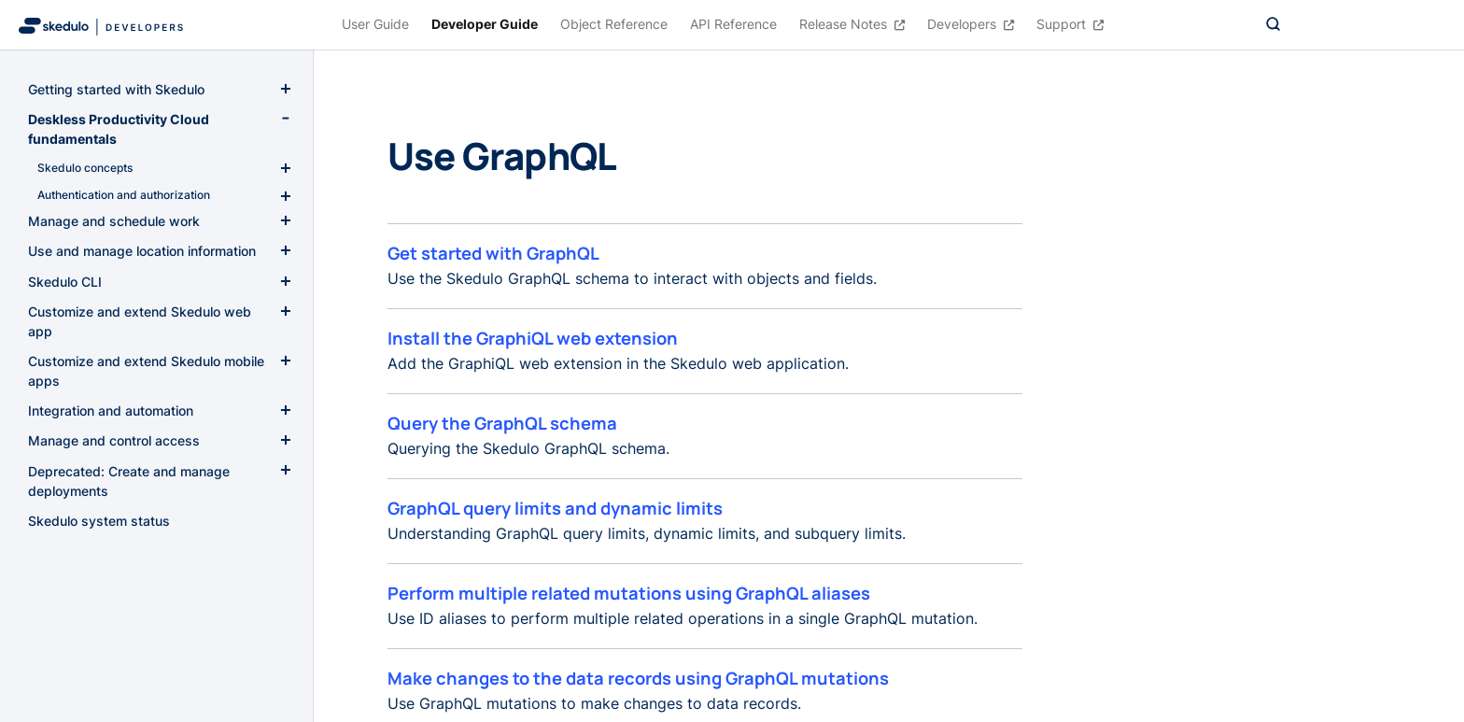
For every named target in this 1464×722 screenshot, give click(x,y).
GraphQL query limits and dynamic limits (555, 508)
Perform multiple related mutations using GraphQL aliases (628, 593)
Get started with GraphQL (493, 253)
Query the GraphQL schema (502, 423)
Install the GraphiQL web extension (532, 338)
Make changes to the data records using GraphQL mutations (638, 678)
